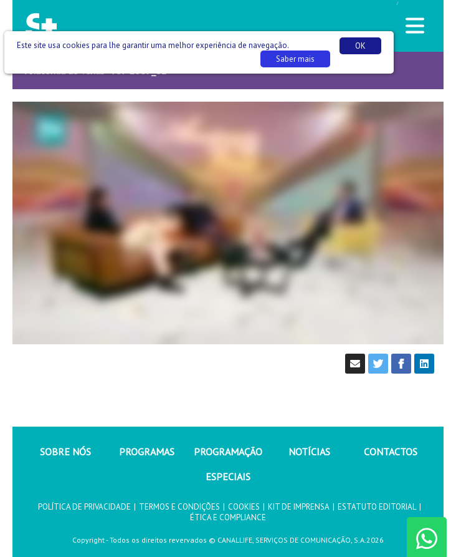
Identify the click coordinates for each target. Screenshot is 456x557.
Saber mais (295, 59)
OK (360, 46)
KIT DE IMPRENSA (299, 506)
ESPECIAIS (228, 476)
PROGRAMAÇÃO (228, 451)
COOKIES (244, 506)
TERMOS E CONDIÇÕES (179, 506)
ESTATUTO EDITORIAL (377, 506)
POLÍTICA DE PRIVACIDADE (84, 506)
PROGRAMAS (146, 451)
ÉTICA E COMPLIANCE (228, 517)
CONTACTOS (390, 451)
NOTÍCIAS (309, 451)
